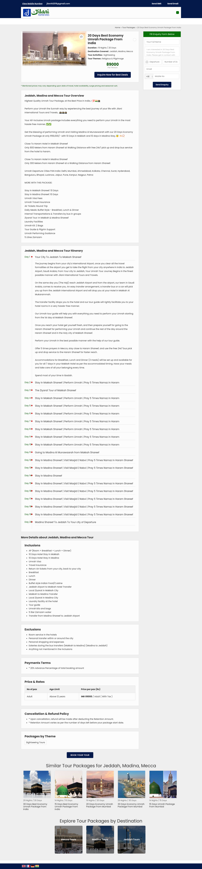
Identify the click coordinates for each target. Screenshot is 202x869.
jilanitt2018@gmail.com (58, 3)
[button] (32, 3)
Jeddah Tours (132, 839)
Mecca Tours (68, 839)
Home (117, 27)
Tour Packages (128, 27)
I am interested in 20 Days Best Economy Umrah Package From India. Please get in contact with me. (162, 51)
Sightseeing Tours (35, 742)
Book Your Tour (80, 755)
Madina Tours (100, 839)
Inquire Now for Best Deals (112, 74)
